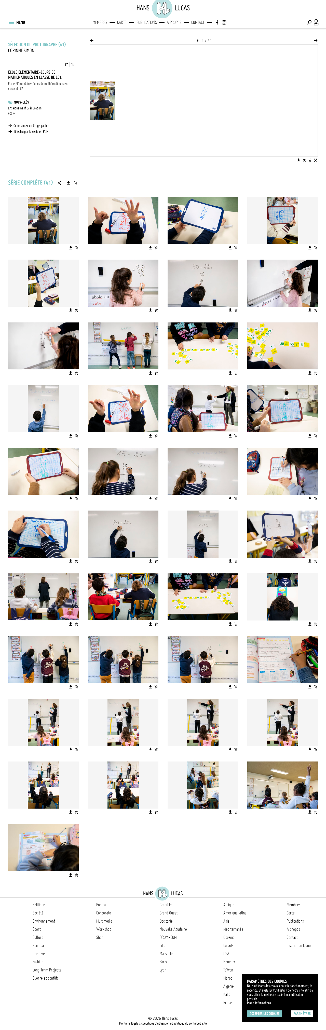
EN (72, 65)
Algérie (228, 986)
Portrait (102, 904)
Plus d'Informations (259, 1003)
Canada (228, 945)
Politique (39, 904)
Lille (162, 945)
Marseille (166, 953)
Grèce (227, 1002)
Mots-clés (21, 102)
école (11, 113)
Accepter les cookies (264, 1013)
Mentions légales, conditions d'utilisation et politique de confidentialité (163, 1023)
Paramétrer (302, 1013)
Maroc (227, 978)
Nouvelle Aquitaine (173, 929)
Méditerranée (233, 929)
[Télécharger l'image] (298, 160)
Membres (100, 22)
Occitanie (166, 921)
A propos (174, 22)
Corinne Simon (21, 50)
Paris (163, 961)
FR (67, 65)
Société (38, 912)
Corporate (103, 912)
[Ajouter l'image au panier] (304, 160)
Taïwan (228, 969)
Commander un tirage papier (31, 125)
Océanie (229, 937)
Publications (147, 22)
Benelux (229, 961)
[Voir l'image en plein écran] (315, 160)
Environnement (44, 921)
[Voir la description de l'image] (310, 160)
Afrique (228, 904)
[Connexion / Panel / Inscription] (316, 22)
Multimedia (104, 921)
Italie (226, 994)
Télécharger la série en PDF (30, 131)
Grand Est (167, 904)
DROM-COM (168, 937)
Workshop (103, 929)
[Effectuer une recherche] (309, 22)
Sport (37, 929)
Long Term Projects (47, 969)
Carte (122, 22)
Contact (198, 22)
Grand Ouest (169, 912)
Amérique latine (235, 912)
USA (226, 953)
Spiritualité (40, 945)
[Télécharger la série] (68, 182)
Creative (39, 953)
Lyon (163, 969)
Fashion (38, 961)
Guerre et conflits (46, 978)
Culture (38, 937)
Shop (99, 937)
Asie (226, 921)
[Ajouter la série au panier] (75, 182)
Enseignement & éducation (25, 108)
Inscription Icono (299, 945)
